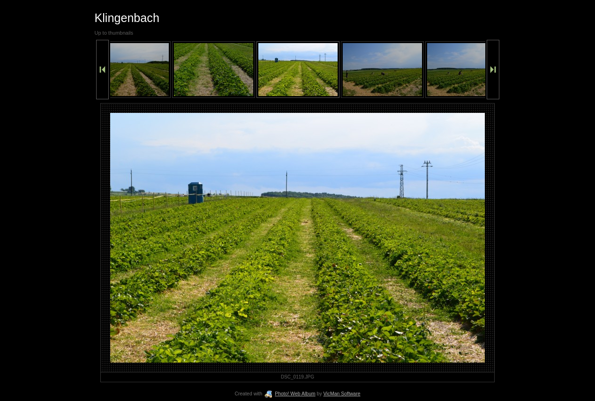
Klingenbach (127, 17)
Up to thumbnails (114, 33)
